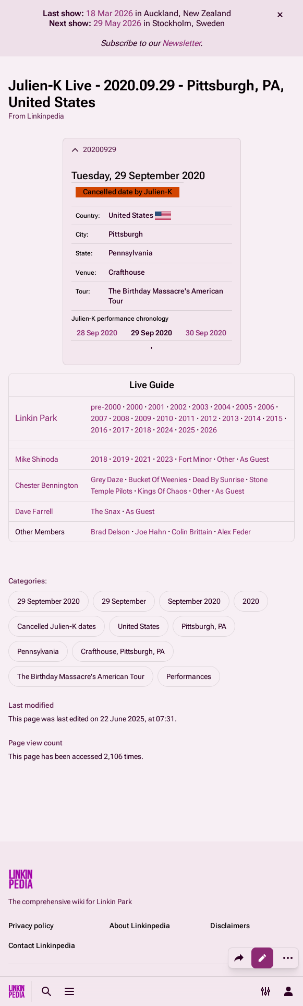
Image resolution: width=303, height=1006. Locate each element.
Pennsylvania (38, 651)
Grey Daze (107, 479)
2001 (156, 407)
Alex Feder (234, 532)
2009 (143, 418)
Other (226, 459)
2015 (274, 418)
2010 (164, 418)
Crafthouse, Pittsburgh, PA (123, 651)
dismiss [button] (280, 14)
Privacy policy (31, 925)
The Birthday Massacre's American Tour (80, 676)
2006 (266, 407)
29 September (124, 601)
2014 (252, 418)
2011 (186, 418)
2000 (134, 407)
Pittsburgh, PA (203, 626)
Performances (188, 676)
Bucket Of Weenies (157, 479)
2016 (99, 430)
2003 (200, 407)
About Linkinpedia (140, 925)
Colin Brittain (192, 532)
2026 (208, 430)
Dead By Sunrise (218, 479)
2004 (222, 407)
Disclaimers (230, 925)
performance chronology (132, 318)
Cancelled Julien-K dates (56, 626)
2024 (164, 430)
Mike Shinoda (36, 459)
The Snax (105, 511)
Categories (26, 581)
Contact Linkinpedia (41, 945)
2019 (121, 459)
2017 (121, 430)
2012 (208, 418)
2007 (99, 418)
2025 (186, 430)
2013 (230, 418)
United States (139, 626)
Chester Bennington (46, 485)
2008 (121, 418)
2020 (251, 601)
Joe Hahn (150, 532)
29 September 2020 (48, 601)
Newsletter (181, 43)
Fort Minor (195, 459)
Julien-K (158, 192)
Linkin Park (36, 418)
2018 (143, 430)
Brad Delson (110, 532)
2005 (244, 407)
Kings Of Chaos (162, 491)
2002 (178, 407)
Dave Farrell (34, 511)
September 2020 (194, 601)
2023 (164, 459)
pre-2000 (106, 407)
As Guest (254, 459)
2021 (143, 459)
